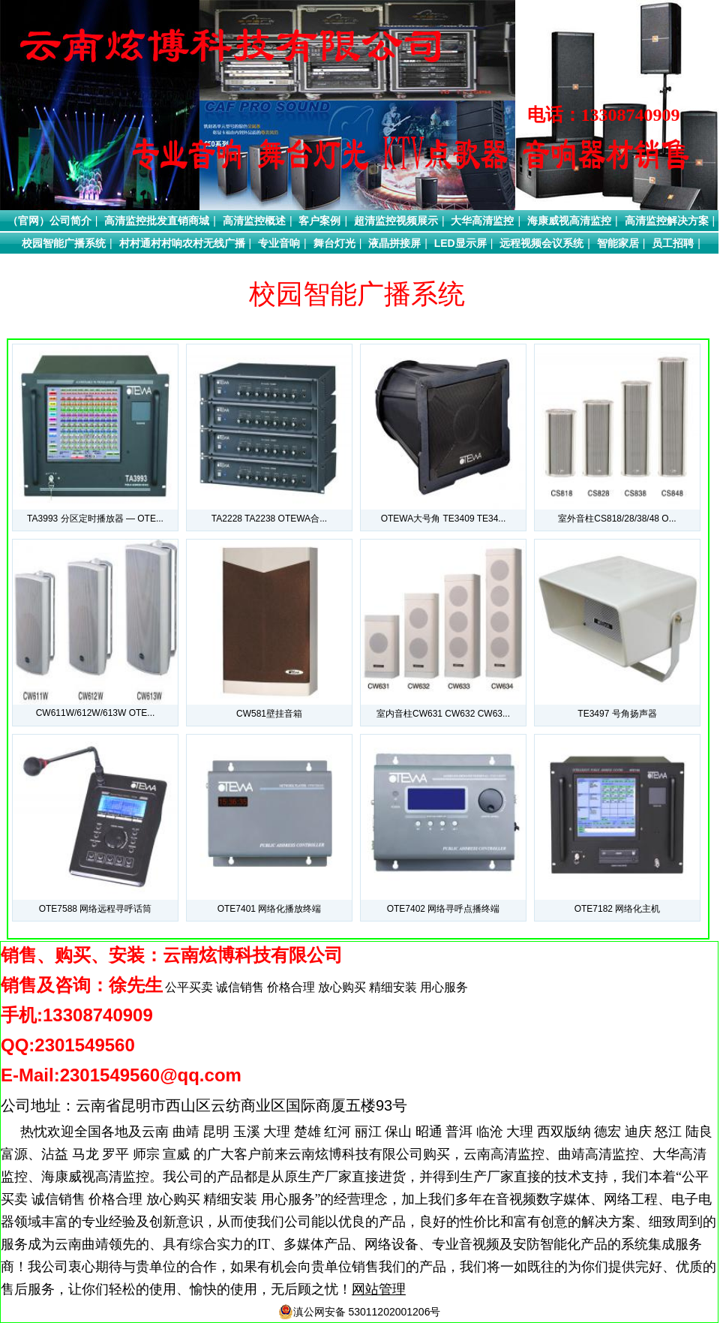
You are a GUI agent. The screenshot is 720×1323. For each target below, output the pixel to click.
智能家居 (618, 243)
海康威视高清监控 (569, 221)
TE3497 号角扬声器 (617, 713)
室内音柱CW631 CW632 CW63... (443, 713)
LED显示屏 (460, 243)
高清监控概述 (254, 221)
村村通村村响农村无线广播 (182, 243)
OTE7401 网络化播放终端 (270, 909)
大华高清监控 (482, 221)
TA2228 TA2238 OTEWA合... (269, 518)
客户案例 (319, 221)
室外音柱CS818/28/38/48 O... (617, 518)
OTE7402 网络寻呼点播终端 (443, 909)
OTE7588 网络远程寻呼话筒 (95, 909)
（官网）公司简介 (50, 221)
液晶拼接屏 (394, 243)
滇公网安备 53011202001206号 (359, 1311)
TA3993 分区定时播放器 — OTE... (95, 518)
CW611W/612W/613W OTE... (95, 713)
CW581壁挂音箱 (269, 713)
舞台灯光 (335, 243)
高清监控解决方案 (667, 221)
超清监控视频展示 (396, 221)
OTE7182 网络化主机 (617, 909)
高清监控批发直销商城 (156, 221)
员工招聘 (673, 243)
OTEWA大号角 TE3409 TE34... (443, 518)
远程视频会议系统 (542, 243)
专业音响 (279, 243)
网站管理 (379, 1289)
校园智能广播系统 (64, 243)
